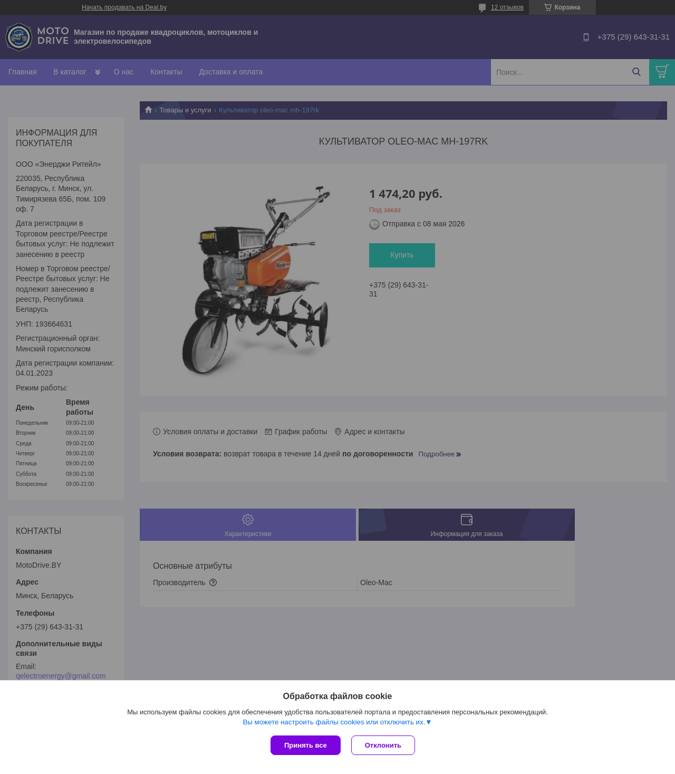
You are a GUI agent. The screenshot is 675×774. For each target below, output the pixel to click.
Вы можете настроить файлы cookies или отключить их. (334, 722)
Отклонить (383, 745)
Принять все (305, 745)
